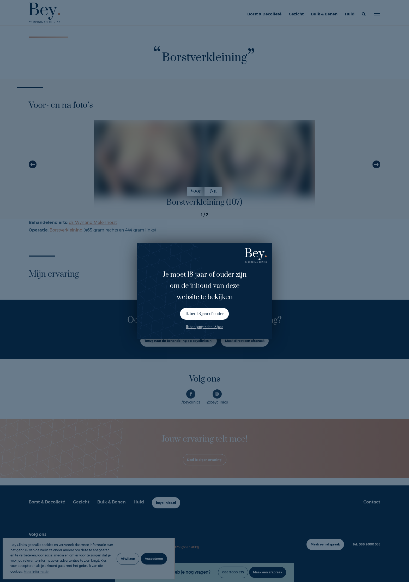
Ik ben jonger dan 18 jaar (204, 327)
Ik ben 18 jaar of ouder (204, 313)
